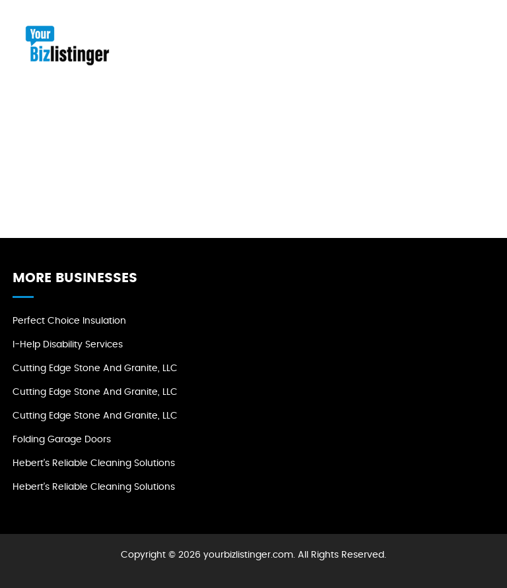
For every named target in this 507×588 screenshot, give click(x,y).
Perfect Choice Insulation (69, 321)
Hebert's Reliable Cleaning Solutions (94, 463)
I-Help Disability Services (68, 344)
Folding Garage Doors (62, 439)
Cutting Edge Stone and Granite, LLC (95, 368)
